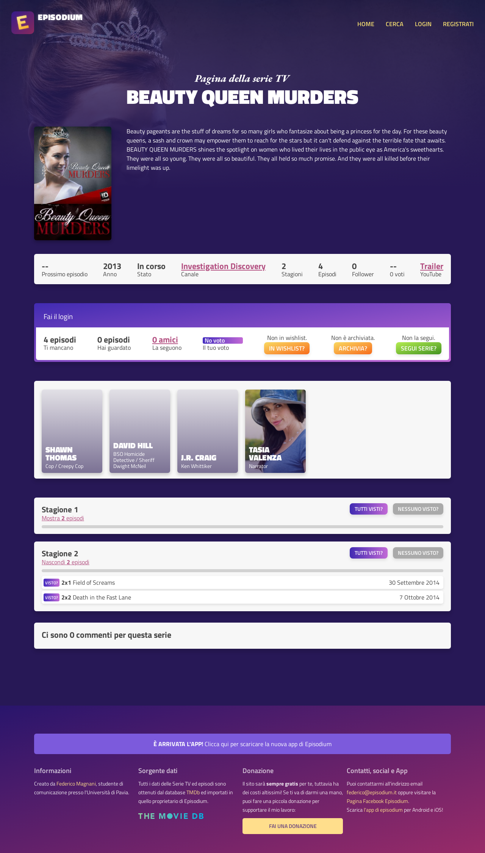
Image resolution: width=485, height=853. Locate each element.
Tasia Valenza (265, 454)
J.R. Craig (198, 458)
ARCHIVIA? (353, 348)
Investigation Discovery (223, 266)
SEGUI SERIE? (418, 348)
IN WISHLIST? (287, 348)
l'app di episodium (383, 810)
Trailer (431, 266)
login (65, 316)
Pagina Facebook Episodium (377, 801)
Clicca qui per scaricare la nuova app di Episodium (242, 743)
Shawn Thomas (61, 454)
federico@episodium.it (372, 792)
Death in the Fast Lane (96, 597)
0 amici (165, 339)
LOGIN (423, 23)
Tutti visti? (369, 509)
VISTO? (51, 582)
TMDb (193, 792)
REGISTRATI (458, 23)
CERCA (395, 23)
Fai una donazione (293, 826)
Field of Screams (88, 582)
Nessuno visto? (418, 509)
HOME (365, 23)
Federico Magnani (76, 783)
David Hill (133, 445)
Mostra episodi (63, 518)
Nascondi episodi (65, 562)
